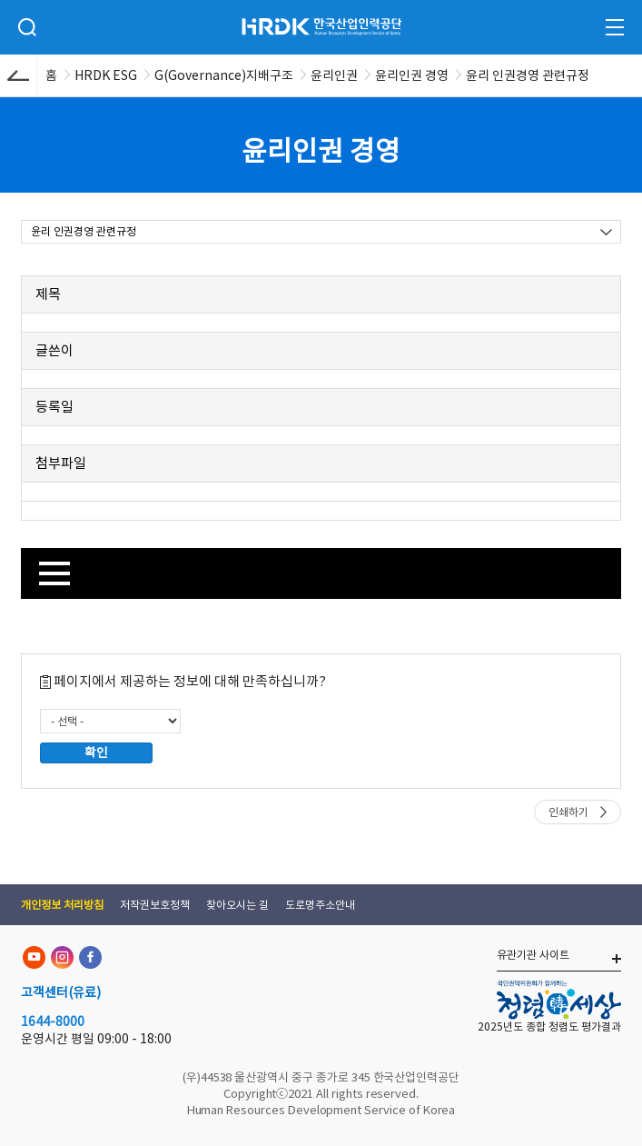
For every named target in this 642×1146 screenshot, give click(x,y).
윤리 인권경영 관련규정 (83, 231)
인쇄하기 (568, 812)
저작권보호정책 (155, 905)
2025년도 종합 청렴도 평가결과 (549, 1026)
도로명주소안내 (320, 905)
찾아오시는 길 (237, 905)
